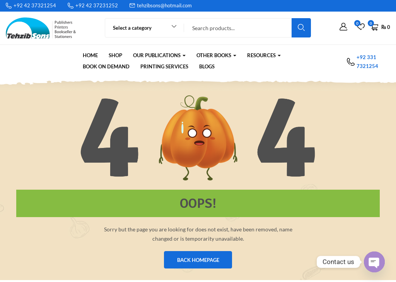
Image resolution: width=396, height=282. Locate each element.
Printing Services (164, 66)
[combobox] (141, 28)
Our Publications (159, 55)
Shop (115, 55)
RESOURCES (264, 55)
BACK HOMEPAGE (198, 261)
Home (90, 55)
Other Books (216, 55)
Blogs (207, 66)
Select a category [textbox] (132, 28)
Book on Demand (106, 66)
